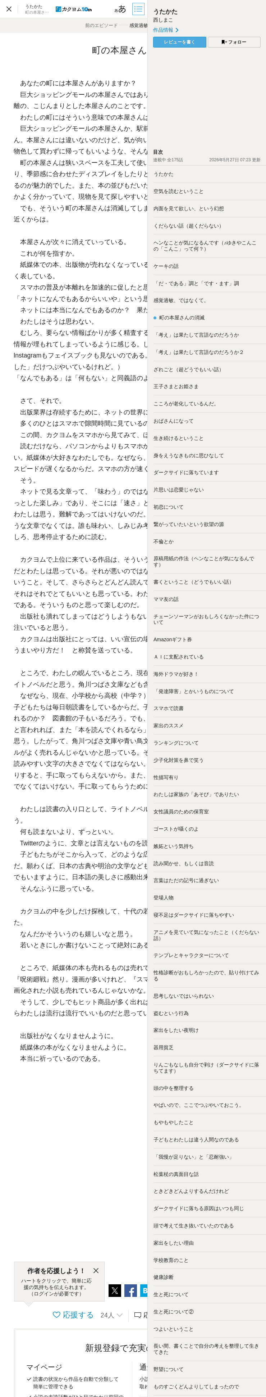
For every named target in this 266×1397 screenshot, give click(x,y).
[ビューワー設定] (120, 9)
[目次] (139, 9)
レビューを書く (180, 42)
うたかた (165, 11)
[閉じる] (95, 1271)
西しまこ (163, 20)
